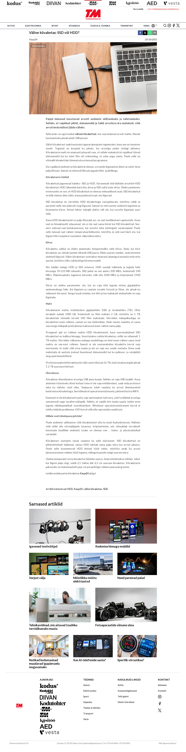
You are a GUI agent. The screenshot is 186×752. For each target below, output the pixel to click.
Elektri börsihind (126, 702)
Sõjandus (74, 25)
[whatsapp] (149, 33)
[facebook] (140, 33)
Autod (11, 25)
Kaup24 (84, 473)
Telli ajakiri (138, 9)
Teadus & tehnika (100, 25)
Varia (146, 25)
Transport (126, 25)
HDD (70, 488)
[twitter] (145, 33)
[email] (154, 33)
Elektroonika (33, 25)
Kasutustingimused (127, 690)
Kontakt (162, 690)
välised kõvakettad (85, 133)
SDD (105, 488)
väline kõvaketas (93, 488)
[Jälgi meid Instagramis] (169, 26)
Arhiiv (121, 685)
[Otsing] (165, 26)
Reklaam (162, 685)
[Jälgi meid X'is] (178, 26)
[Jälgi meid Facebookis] (173, 26)
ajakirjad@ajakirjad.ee (92, 743)
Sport (54, 25)
